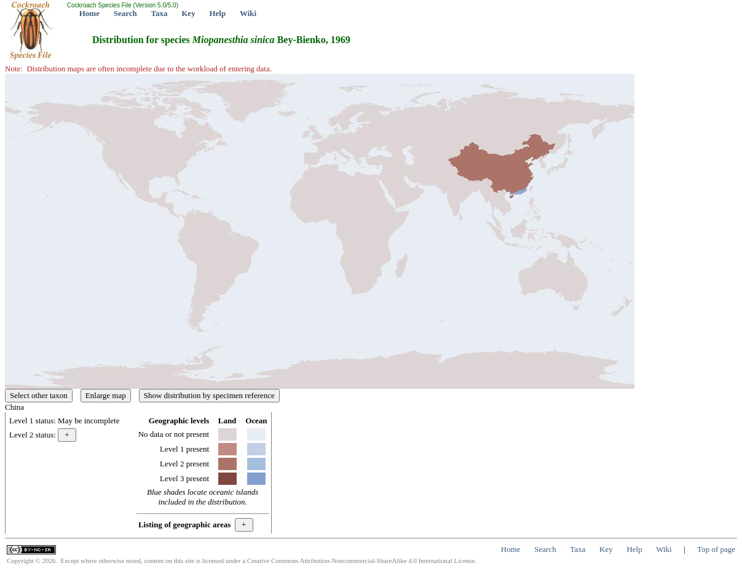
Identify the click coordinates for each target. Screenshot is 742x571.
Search (125, 13)
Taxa (159, 13)
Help (217, 13)
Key (188, 13)
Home (89, 13)
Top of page (716, 549)
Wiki (248, 13)
